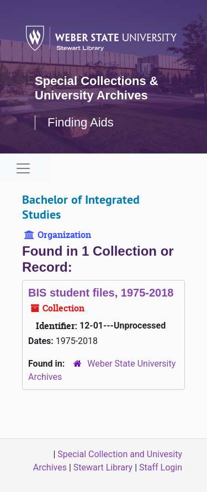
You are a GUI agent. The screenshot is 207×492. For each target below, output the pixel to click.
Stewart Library (102, 467)
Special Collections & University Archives (96, 88)
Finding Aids (80, 122)
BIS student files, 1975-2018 (100, 293)
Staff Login (160, 467)
